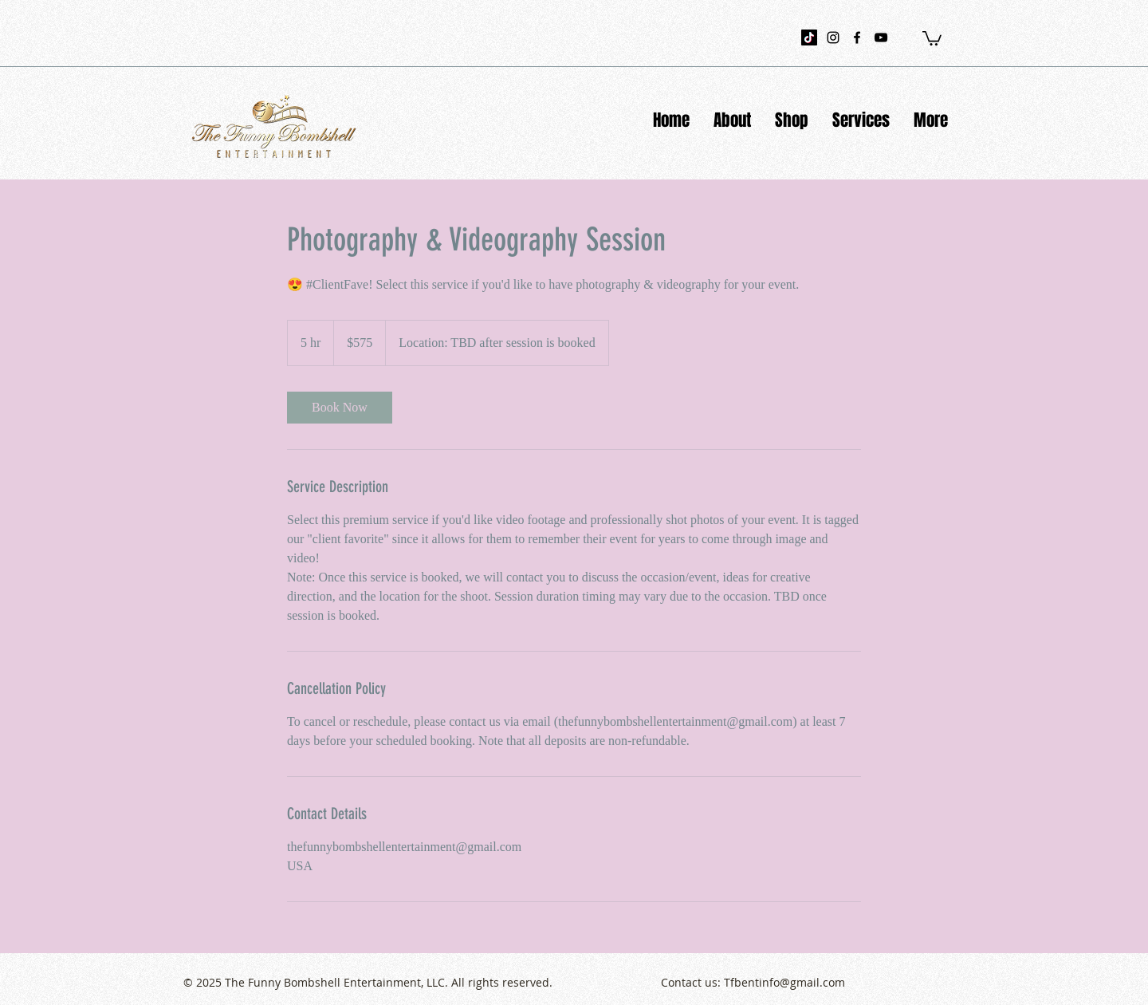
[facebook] (857, 37)
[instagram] (833, 37)
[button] (932, 37)
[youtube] (881, 37)
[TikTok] (809, 37)
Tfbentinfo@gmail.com (784, 982)
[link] (339, 408)
